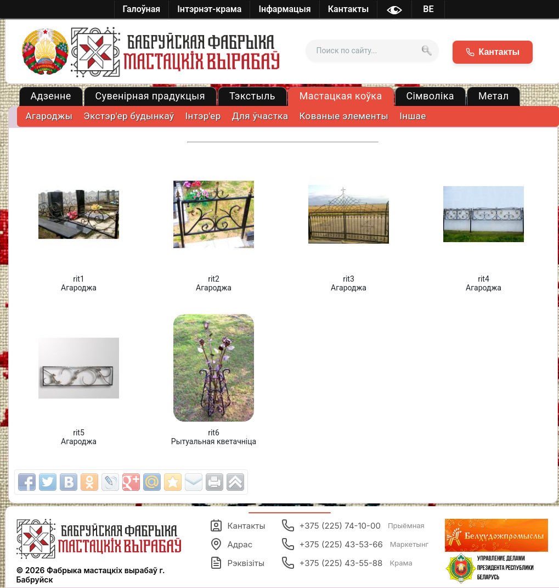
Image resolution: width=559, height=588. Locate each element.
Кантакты (237, 525)
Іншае (412, 115)
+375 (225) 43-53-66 (354, 544)
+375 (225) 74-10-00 (352, 525)
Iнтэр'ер (203, 115)
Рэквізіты (237, 562)
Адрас (231, 544)
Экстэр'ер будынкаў (128, 115)
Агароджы (49, 115)
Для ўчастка (260, 115)
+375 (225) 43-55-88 (346, 562)
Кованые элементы (343, 115)
